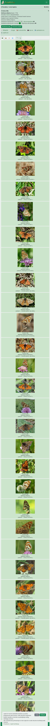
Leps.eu (30, 30)
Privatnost (6, 724)
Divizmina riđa (16, 26)
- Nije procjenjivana (27, 21)
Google (12, 30)
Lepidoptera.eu (39, 30)
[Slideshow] (5, 38)
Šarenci (8, 14)
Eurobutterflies (21, 30)
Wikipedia (4, 30)
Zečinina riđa (6, 26)
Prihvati (42, 715)
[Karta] (9, 38)
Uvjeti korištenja (14, 724)
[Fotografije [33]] (2, 38)
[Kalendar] (12, 38)
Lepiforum (4, 32)
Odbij (36, 715)
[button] (17, 38)
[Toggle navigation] (47, 2)
